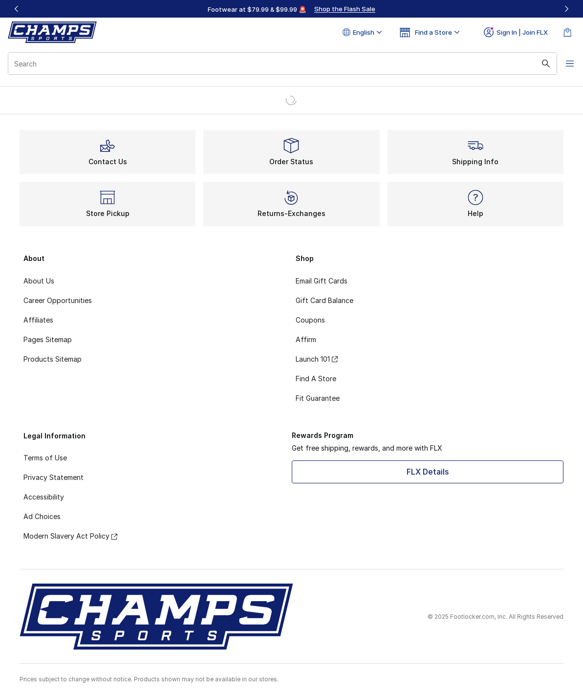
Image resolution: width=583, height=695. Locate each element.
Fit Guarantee (318, 398)
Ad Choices (42, 516)
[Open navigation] (563, 63)
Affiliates (38, 320)
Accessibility (43, 497)
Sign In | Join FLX (516, 32)
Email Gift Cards (321, 281)
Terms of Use (45, 458)
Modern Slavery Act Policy (70, 536)
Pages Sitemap (47, 339)
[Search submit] (536, 63)
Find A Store (316, 378)
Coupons (310, 320)
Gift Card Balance (324, 300)
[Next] (566, 9)
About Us (38, 281)
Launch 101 (317, 359)
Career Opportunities (57, 300)
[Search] (277, 63)
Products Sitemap (52, 359)
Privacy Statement (53, 477)
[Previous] (17, 9)
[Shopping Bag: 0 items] (567, 32)
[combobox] (277, 63)
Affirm (306, 339)
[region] (291, 9)
